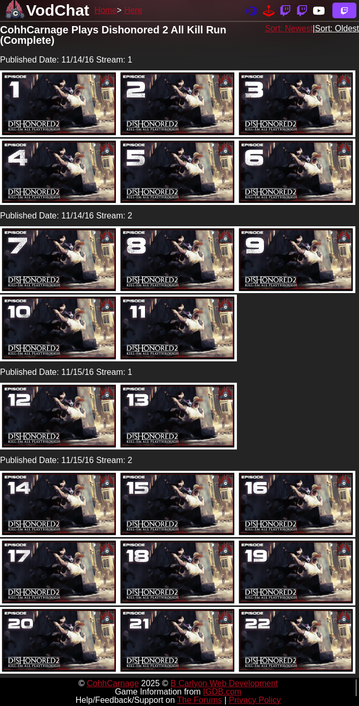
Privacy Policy (255, 700)
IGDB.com (222, 691)
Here (133, 10)
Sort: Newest (289, 28)
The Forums (199, 700)
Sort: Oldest (337, 28)
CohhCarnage (113, 683)
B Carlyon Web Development (224, 683)
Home (105, 10)
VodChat (57, 10)
